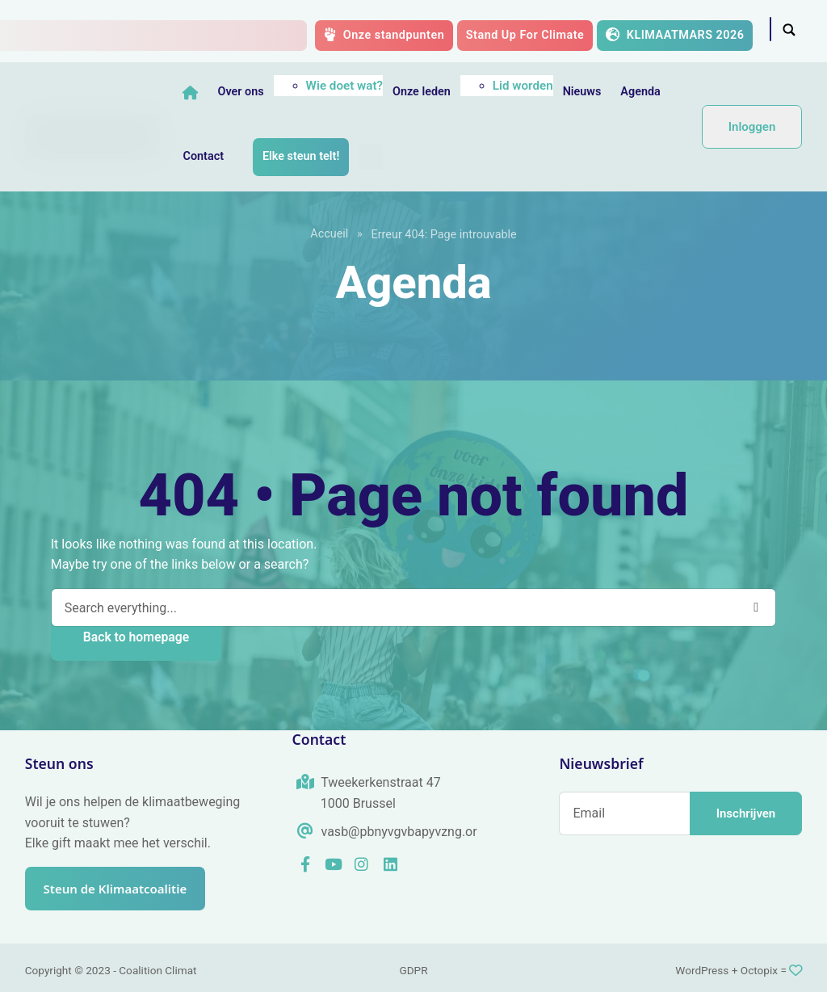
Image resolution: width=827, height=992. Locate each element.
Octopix (759, 970)
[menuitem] (372, 156)
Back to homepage (136, 637)
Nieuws (584, 92)
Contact (205, 156)
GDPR (413, 970)
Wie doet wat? (346, 85)
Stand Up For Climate (525, 35)
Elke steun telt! (302, 156)
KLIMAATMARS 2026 (675, 34)
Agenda (642, 92)
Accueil (329, 234)
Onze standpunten (384, 34)
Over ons (243, 92)
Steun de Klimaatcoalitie (123, 889)
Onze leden (423, 92)
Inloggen (752, 127)
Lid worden (524, 85)
